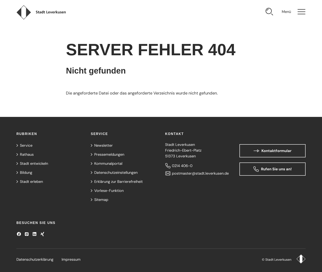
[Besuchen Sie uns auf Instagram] (26, 234)
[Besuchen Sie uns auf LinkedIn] (34, 234)
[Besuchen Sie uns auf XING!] (42, 234)
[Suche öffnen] (269, 12)
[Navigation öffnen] (294, 12)
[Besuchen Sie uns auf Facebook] (18, 234)
